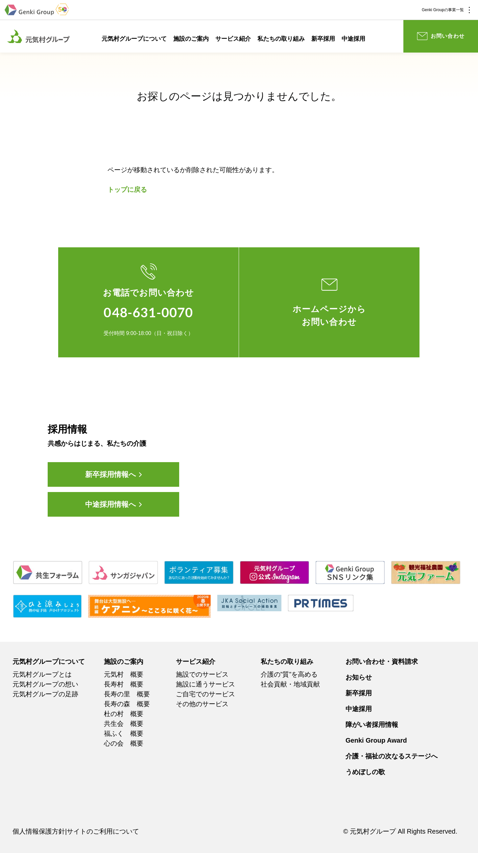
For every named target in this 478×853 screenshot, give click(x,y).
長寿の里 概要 (127, 694)
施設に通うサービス (205, 684)
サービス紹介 (233, 38)
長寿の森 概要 (127, 703)
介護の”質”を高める (289, 674)
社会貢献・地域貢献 (290, 684)
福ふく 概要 (123, 733)
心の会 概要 (123, 743)
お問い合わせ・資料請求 (382, 661)
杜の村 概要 (123, 713)
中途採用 (353, 38)
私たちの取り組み (281, 38)
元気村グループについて (134, 38)
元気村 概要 (123, 674)
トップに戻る (127, 189)
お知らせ (359, 677)
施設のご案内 (191, 38)
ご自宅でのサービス (205, 694)
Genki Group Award (376, 740)
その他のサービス (202, 703)
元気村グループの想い (45, 684)
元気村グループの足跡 (45, 694)
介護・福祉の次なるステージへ (392, 756)
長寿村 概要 (123, 684)
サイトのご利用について (103, 831)
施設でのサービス (202, 674)
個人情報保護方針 (38, 831)
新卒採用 (323, 38)
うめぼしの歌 (365, 771)
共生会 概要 (123, 723)
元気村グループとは (42, 674)
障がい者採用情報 (372, 724)
